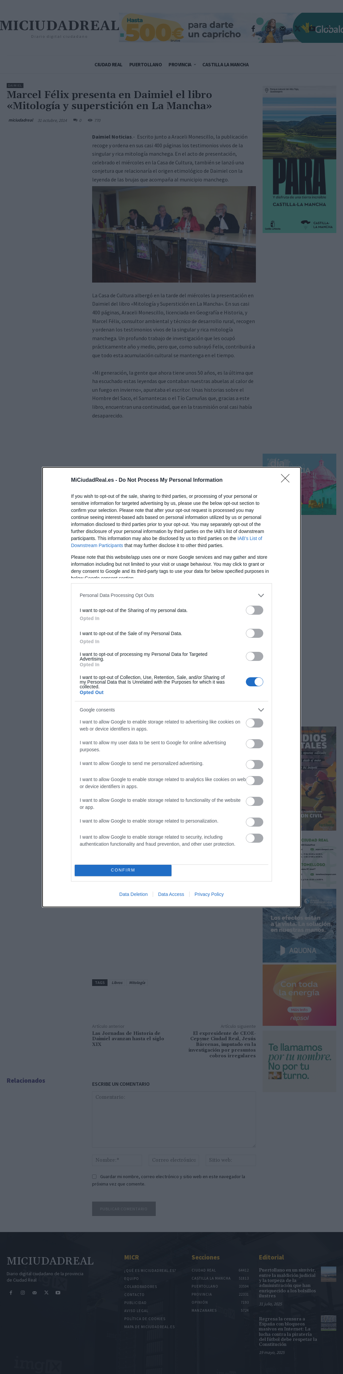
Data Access (171, 894)
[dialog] (171, 687)
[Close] (287, 480)
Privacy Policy (209, 894)
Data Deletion (133, 894)
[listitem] (171, 595)
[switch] (254, 610)
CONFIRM (123, 869)
